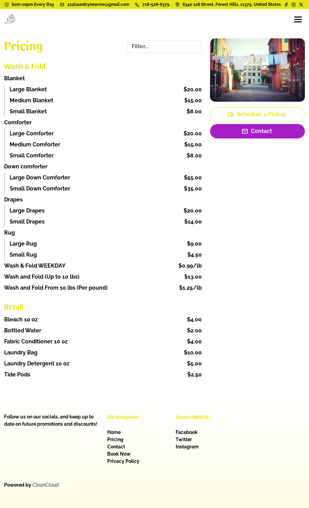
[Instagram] (293, 4)
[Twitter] (301, 4)
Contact (116, 446)
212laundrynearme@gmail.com (98, 4)
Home (114, 432)
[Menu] (298, 19)
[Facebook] (287, 4)
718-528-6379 (155, 4)
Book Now (119, 454)
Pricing (115, 439)
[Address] (177, 4)
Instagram (187, 446)
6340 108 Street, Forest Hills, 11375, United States (232, 4)
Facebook (187, 432)
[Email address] (62, 4)
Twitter (184, 439)
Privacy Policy (123, 461)
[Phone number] (137, 4)
